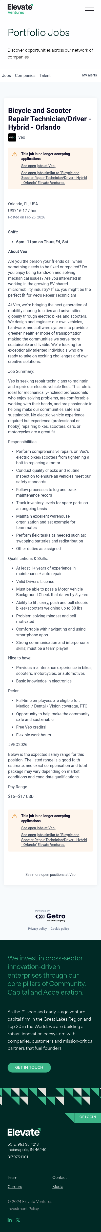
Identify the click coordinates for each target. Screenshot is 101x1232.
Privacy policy (37, 929)
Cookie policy (60, 929)
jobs (6, 75)
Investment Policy (23, 1209)
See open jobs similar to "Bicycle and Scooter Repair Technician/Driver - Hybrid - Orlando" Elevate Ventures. (54, 178)
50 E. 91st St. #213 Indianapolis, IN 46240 (27, 1147)
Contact (59, 1178)
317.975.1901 (18, 1157)
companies (25, 75)
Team (12, 1178)
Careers (15, 1187)
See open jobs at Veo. (38, 166)
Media (57, 1187)
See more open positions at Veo (50, 875)
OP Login (87, 1117)
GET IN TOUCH (29, 1067)
